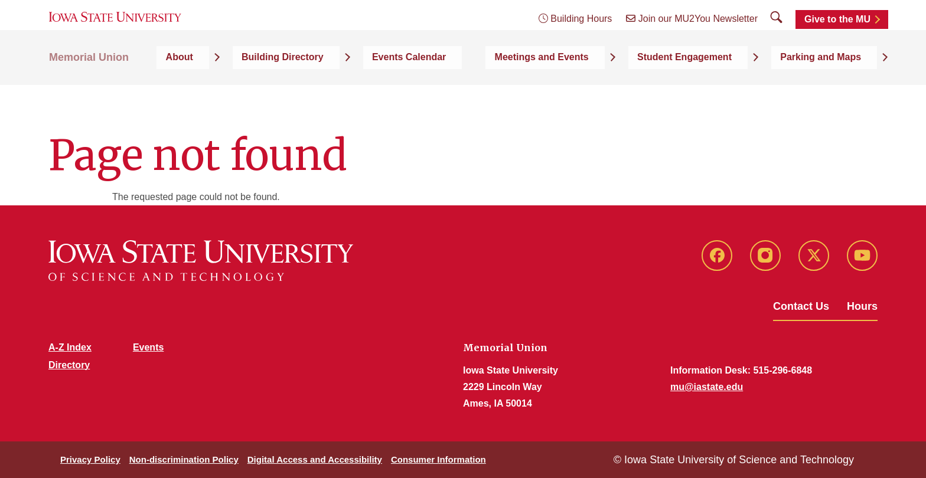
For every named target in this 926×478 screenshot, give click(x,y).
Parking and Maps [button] (836, 89)
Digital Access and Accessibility (314, 459)
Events (148, 347)
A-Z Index (70, 347)
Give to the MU (837, 37)
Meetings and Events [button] (607, 89)
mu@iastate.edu (706, 387)
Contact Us (801, 306)
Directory (69, 365)
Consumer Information (438, 459)
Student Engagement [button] (725, 89)
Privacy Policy (90, 459)
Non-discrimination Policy (184, 459)
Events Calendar (500, 89)
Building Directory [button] (398, 89)
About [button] (320, 89)
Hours (862, 306)
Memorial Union (89, 90)
